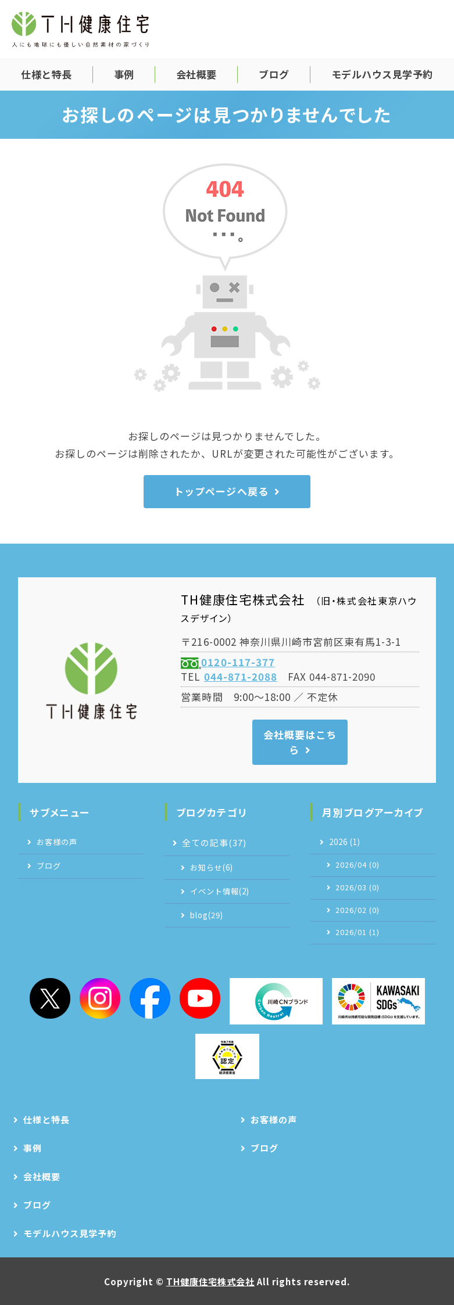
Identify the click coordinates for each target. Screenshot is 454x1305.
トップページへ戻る (221, 491)
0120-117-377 (237, 662)
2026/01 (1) (357, 932)
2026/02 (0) (357, 910)
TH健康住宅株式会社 (210, 1281)
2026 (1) (344, 841)
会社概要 (196, 74)
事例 (124, 74)
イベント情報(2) (219, 891)
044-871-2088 (240, 676)
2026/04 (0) (357, 865)
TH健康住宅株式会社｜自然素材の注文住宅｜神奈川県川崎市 (80, 29)
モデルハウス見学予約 (382, 74)
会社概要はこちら (300, 742)
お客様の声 (57, 841)
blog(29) (206, 915)
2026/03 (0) (357, 887)
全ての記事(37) (214, 842)
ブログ (274, 74)
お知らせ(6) (211, 867)
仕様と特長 (46, 74)
